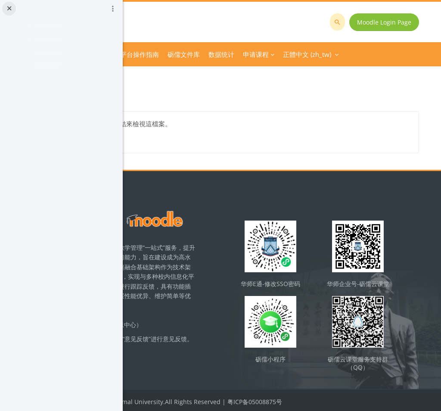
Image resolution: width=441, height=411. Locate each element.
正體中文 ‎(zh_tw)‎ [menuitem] (335, 54)
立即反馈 (211, 364)
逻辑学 (148, 77)
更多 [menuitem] (290, 54)
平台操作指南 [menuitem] (256, 54)
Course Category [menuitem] (198, 54)
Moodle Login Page (390, 22)
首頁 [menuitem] (158, 54)
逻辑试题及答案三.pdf (198, 123)
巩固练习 (177, 77)
